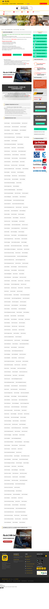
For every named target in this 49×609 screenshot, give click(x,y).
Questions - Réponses (16, 582)
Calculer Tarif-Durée (29, 565)
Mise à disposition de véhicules (40, 49)
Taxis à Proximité (7, 12)
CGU (9, 580)
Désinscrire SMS (24, 582)
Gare (29, 12)
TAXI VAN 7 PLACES (40, 52)
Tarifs (23, 12)
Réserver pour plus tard (39, 133)
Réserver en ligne (28, 56)
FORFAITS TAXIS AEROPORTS (40, 130)
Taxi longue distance (40, 55)
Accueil (31, 23)
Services (5, 15)
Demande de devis (7, 56)
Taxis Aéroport (36, 12)
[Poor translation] (2, 589)
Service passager (43, 23)
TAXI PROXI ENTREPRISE (40, 46)
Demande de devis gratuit (39, 135)
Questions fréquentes (40, 58)
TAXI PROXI (16, 580)
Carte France (36, 23)
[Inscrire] (46, 557)
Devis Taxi (27, 560)
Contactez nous (29, 574)
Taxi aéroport (28, 569)
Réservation (16, 12)
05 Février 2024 (16, 556)
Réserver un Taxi (29, 567)
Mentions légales (5, 580)
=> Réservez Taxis (43, 3)
